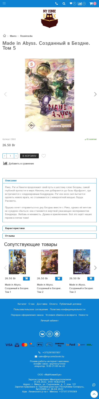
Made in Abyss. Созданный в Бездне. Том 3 (81, 288)
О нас (32, 304)
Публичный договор (70, 304)
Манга (13, 36)
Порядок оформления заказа (27, 315)
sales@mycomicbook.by (51, 356)
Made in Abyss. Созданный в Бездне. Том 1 (17, 288)
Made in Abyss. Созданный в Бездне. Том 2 (49, 288)
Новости (83, 315)
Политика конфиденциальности (67, 309)
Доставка (42, 304)
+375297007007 (51, 352)
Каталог (22, 304)
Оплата (53, 304)
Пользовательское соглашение (31, 309)
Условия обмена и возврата (61, 315)
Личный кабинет (49, 320)
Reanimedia (26, 36)
